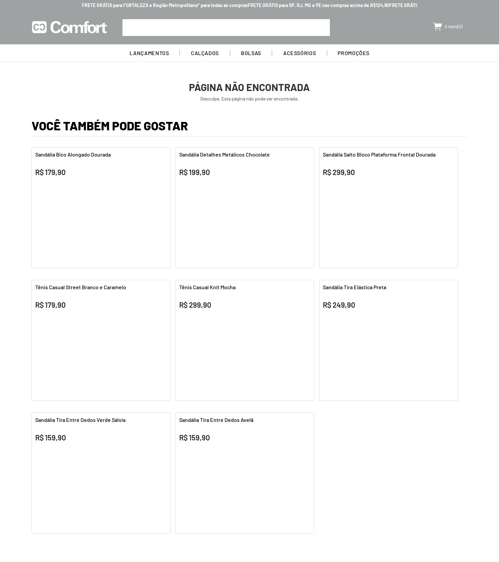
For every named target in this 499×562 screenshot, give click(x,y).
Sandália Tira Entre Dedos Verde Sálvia (80, 420)
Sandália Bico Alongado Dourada (73, 154)
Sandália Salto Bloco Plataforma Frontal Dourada (379, 154)
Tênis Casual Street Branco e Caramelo (80, 287)
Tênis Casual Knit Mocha (207, 287)
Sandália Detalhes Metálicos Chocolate (224, 154)
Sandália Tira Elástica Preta (354, 287)
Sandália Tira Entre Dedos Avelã (216, 420)
